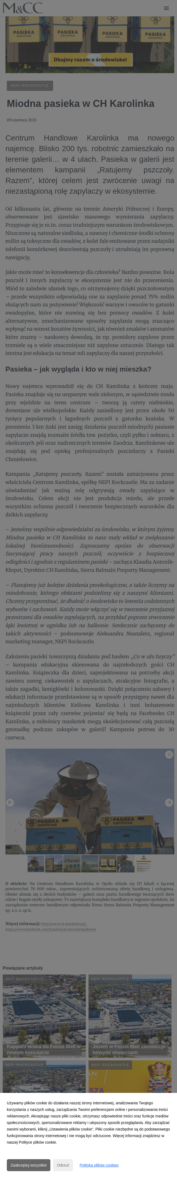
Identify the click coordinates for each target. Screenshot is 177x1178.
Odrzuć (63, 1165)
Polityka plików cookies (99, 1165)
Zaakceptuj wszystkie (29, 1165)
